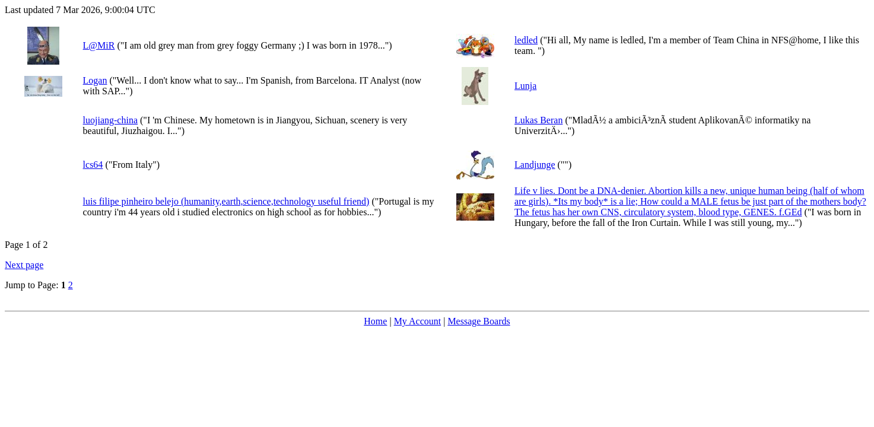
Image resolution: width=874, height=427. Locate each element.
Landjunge (534, 165)
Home (375, 321)
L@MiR (99, 45)
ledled (526, 40)
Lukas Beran (538, 120)
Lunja (525, 86)
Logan (95, 80)
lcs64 (93, 165)
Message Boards (478, 321)
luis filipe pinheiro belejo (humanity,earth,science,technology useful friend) (226, 201)
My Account (417, 321)
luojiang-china (110, 120)
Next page (24, 265)
